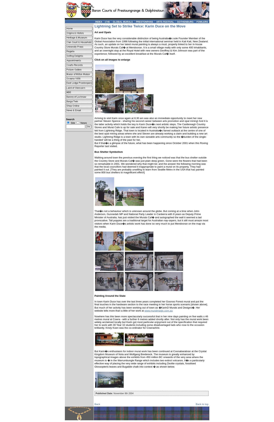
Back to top (202, 404)
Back (97, 404)
